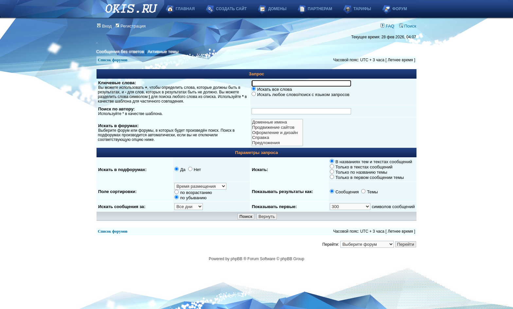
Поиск (407, 26)
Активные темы (163, 51)
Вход (104, 26)
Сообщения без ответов (120, 51)
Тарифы (362, 9)
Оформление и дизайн (277, 132)
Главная (185, 9)
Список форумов (113, 60)
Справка (277, 137)
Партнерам (320, 9)
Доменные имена (277, 122)
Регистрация (130, 26)
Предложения (277, 142)
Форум (399, 9)
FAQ (387, 26)
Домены (277, 9)
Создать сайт (231, 9)
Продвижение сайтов (277, 127)
